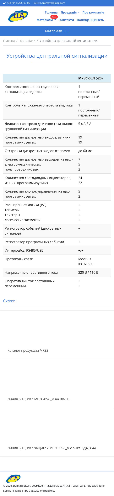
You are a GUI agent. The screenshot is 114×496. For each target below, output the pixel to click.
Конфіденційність (90, 20)
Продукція (69, 12)
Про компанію (93, 12)
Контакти (66, 20)
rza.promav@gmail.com (49, 3)
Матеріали (47, 19)
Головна (51, 12)
